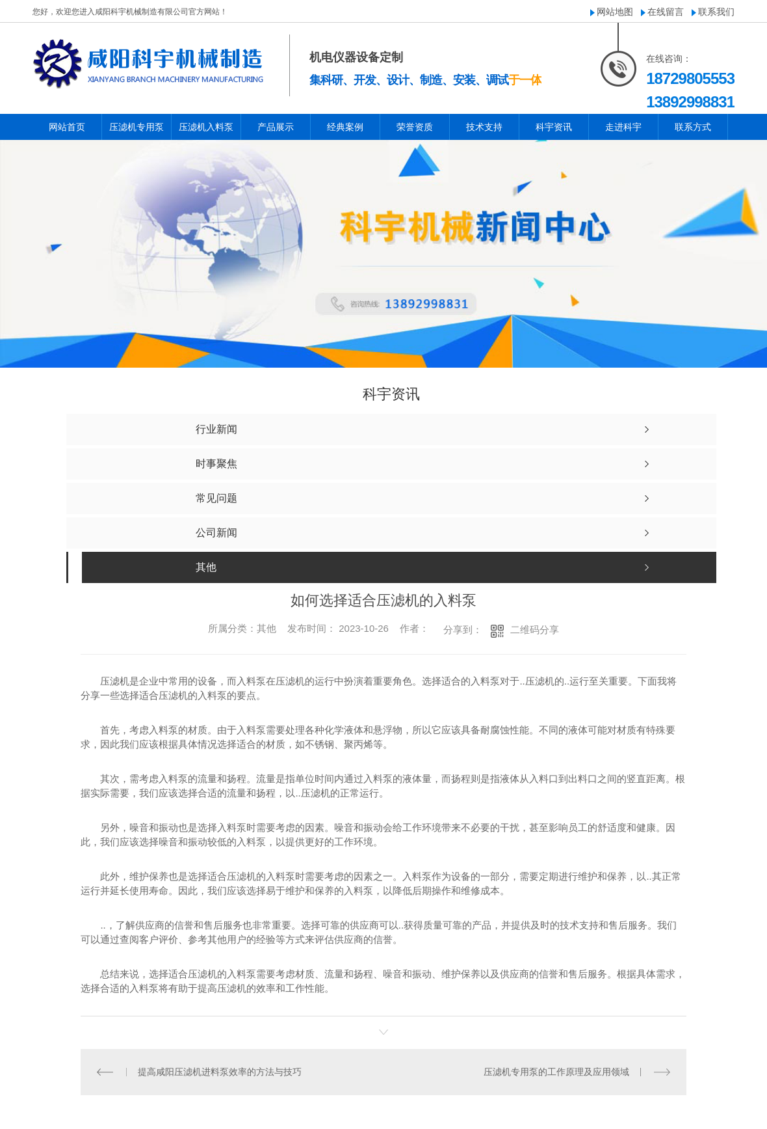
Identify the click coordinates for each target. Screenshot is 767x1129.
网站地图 (615, 12)
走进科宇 (623, 127)
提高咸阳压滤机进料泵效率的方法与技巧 (220, 1072)
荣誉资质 (414, 127)
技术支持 (484, 127)
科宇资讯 (554, 127)
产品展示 (275, 127)
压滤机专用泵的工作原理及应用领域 (556, 1072)
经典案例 (345, 127)
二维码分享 (534, 629)
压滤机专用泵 (136, 127)
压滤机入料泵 (206, 127)
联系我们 (716, 12)
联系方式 (693, 127)
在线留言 (665, 12)
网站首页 (67, 127)
